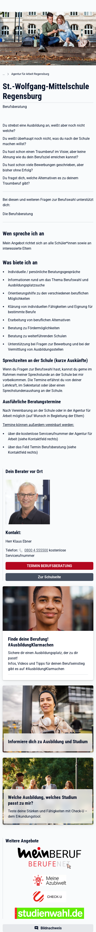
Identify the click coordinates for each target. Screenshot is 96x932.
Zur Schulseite (49, 577)
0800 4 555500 (36, 550)
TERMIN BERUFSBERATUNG (49, 566)
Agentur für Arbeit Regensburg (30, 74)
